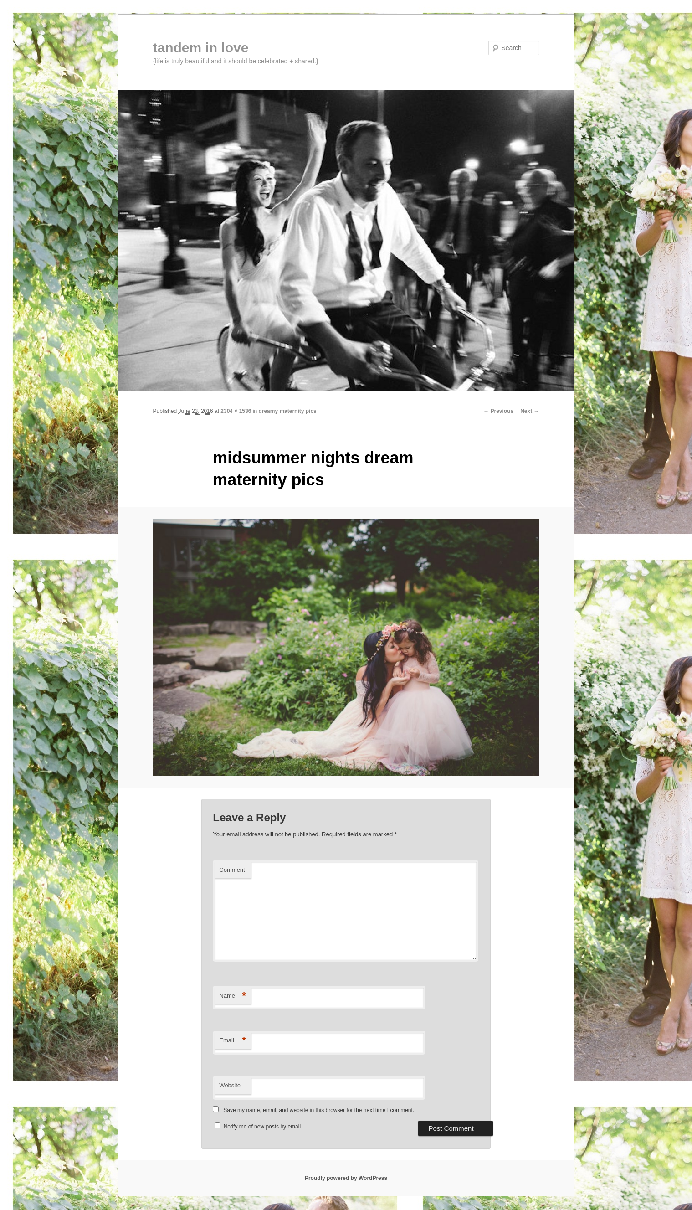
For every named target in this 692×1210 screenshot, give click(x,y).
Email (232, 1040)
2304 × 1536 (235, 411)
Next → (529, 411)
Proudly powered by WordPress (346, 1178)
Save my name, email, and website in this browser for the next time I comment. (318, 1110)
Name (232, 996)
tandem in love (201, 47)
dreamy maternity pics (287, 411)
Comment (232, 869)
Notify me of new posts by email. (263, 1126)
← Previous (498, 411)
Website (230, 1085)
